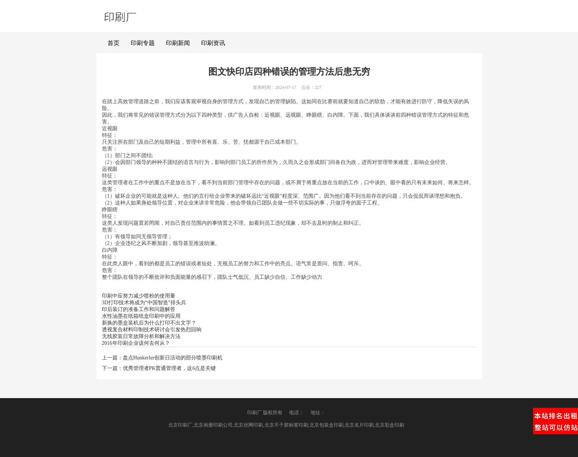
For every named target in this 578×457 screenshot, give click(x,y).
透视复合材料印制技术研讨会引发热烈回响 (152, 329)
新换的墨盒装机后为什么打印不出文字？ (149, 323)
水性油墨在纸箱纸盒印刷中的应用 (141, 316)
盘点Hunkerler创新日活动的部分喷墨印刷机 (173, 358)
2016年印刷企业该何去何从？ (136, 343)
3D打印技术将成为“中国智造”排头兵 (144, 302)
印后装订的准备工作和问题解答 (138, 309)
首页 (113, 43)
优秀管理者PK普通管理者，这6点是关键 (169, 368)
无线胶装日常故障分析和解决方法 (141, 336)
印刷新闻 (178, 43)
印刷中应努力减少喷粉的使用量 (138, 296)
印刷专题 (143, 43)
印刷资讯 (213, 43)
